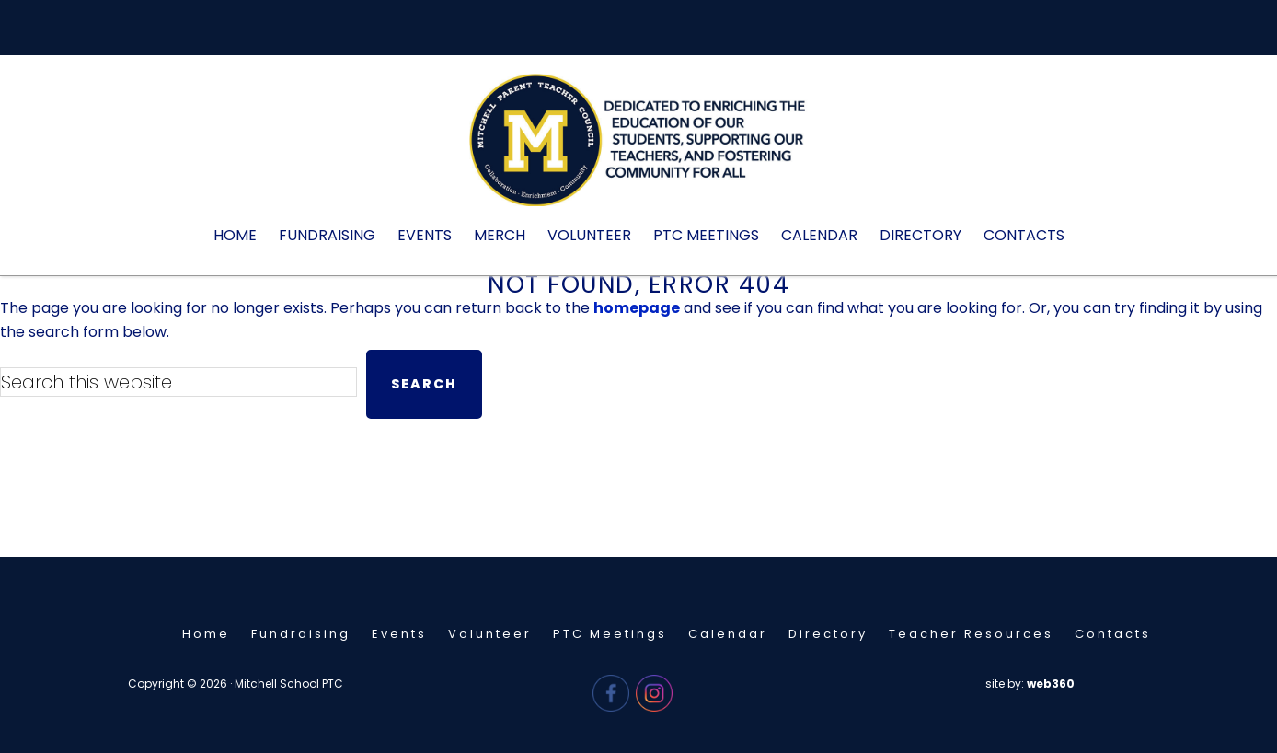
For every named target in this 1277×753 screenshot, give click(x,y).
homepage (636, 308)
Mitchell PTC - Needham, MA (638, 149)
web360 (1051, 683)
